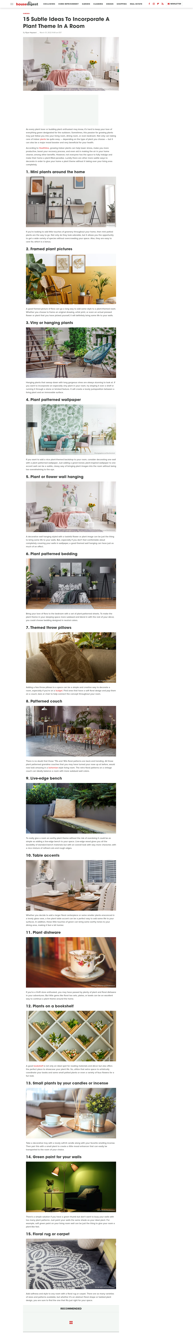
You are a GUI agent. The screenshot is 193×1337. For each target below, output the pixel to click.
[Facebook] (149, 4)
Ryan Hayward (30, 32)
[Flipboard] (158, 4)
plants (43, 139)
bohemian (53, 767)
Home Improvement (68, 4)
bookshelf (38, 1065)
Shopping (122, 4)
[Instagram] (154, 4)
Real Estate (136, 4)
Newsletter (174, 4)
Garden (86, 4)
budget (59, 690)
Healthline (44, 148)
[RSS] (163, 4)
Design (109, 4)
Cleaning (98, 4)
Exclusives (49, 4)
